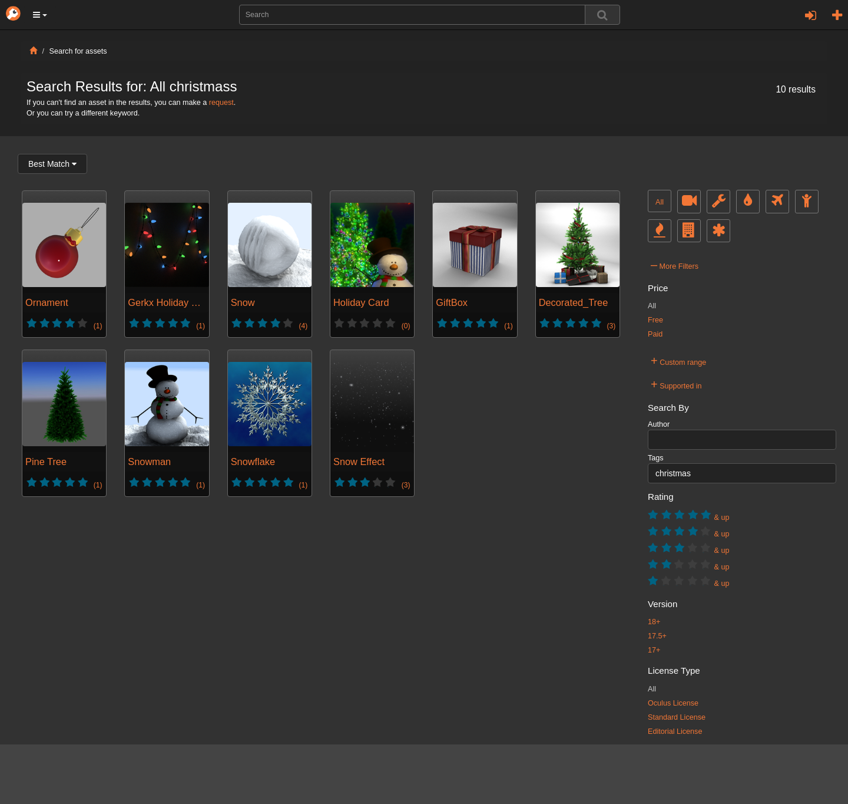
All (659, 202)
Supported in (676, 384)
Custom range (678, 360)
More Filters (674, 264)
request (221, 102)
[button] (40, 15)
